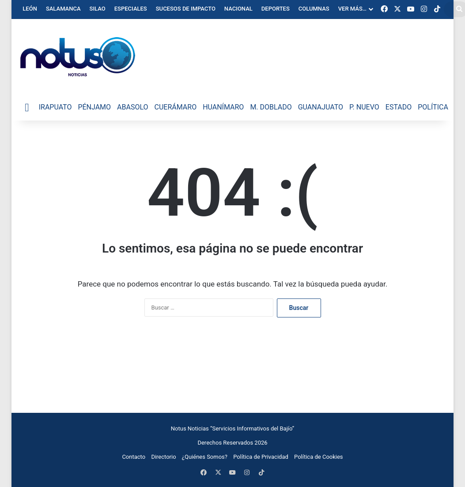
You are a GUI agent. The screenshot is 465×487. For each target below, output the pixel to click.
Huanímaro (223, 107)
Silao (98, 8)
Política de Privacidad (260, 456)
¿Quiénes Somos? (204, 456)
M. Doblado (270, 107)
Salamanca (63, 8)
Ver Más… (352, 8)
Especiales (130, 8)
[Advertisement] (232, 368)
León (30, 8)
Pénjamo (94, 107)
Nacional (238, 8)
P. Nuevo (364, 107)
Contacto (133, 456)
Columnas (314, 8)
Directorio (163, 456)
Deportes (275, 8)
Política (433, 107)
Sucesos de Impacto (185, 8)
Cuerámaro (176, 107)
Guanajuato (320, 107)
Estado (399, 107)
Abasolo (132, 107)
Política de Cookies (318, 456)
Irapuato (55, 107)
